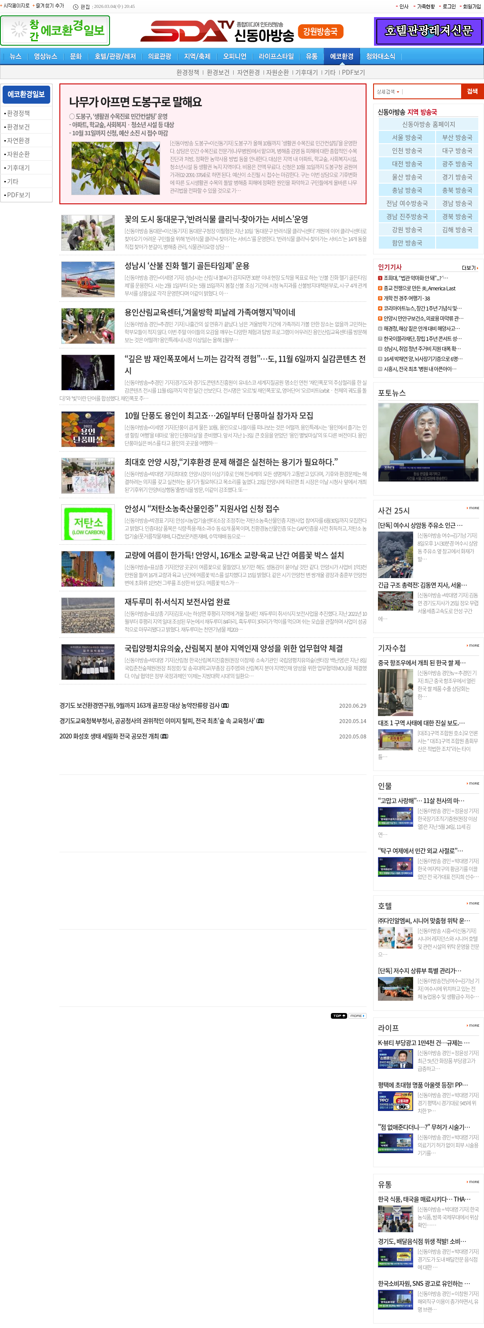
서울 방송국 (407, 137)
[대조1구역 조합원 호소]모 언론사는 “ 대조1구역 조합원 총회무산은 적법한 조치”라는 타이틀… (428, 745)
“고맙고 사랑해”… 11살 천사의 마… (421, 800)
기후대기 (306, 72)
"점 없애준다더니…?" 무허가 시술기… (424, 1126)
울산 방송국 (407, 176)
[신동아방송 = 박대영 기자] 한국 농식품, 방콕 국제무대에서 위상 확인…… (448, 1217)
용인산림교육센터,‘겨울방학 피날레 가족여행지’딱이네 (210, 312)
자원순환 (277, 72)
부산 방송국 (457, 137)
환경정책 (187, 72)
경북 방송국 (457, 216)
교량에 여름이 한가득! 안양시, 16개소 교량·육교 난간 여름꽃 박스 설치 (234, 555)
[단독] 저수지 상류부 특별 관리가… (419, 970)
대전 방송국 (407, 163)
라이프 (388, 1027)
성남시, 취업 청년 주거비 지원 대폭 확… (422, 349)
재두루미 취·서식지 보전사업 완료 (177, 602)
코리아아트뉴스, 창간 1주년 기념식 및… (423, 308)
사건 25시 (394, 510)
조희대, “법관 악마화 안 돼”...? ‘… (416, 278)
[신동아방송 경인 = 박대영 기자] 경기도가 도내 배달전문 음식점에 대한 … (448, 1259)
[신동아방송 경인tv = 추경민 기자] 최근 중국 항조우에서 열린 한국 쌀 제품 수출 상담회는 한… (447, 685)
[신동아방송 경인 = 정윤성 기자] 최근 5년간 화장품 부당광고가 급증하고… (448, 1061)
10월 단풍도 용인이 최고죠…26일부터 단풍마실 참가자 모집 (219, 415)
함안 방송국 (407, 242)
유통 (385, 1184)
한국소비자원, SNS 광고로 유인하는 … (424, 1283)
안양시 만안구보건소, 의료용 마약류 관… (423, 318)
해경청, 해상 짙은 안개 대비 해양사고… (422, 329)
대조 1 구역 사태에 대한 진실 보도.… (421, 722)
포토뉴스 (392, 392)
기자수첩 (392, 647)
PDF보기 (353, 72)
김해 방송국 (457, 229)
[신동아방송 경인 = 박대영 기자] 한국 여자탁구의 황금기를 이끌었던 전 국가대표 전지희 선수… (448, 869)
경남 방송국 (457, 203)
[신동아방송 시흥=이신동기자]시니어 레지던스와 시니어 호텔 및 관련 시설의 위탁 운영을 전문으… (428, 943)
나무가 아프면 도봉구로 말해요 (135, 101)
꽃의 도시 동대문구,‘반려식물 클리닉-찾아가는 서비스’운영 (216, 219)
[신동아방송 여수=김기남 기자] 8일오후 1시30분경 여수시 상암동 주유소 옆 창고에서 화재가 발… (447, 547)
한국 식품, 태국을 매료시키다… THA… (424, 1198)
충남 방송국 (407, 189)
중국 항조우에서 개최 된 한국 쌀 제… (422, 662)
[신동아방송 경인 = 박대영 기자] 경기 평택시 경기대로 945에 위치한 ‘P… (448, 1103)
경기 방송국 (457, 176)
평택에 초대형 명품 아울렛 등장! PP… (423, 1084)
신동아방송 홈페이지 (428, 123)
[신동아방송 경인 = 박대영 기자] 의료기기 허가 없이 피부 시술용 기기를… (448, 1145)
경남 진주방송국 (407, 216)
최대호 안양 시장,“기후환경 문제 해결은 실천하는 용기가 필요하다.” (231, 462)
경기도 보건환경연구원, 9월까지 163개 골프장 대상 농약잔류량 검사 (139, 705)
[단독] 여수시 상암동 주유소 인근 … (420, 525)
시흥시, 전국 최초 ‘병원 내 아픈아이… (420, 369)
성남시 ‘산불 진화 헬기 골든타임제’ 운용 (187, 265)
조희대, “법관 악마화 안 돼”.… (419, 485)
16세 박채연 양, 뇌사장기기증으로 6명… (423, 359)
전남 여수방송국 (407, 203)
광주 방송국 (457, 163)
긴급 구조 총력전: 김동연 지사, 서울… (422, 584)
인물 (385, 785)
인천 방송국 (407, 150)
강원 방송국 (407, 229)
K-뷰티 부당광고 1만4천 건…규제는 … (423, 1042)
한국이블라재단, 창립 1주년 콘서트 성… (423, 339)
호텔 (385, 905)
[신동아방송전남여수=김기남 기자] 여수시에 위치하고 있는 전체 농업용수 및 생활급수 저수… (448, 989)
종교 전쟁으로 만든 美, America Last (419, 288)
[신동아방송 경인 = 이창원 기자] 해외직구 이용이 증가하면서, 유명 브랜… (448, 1302)
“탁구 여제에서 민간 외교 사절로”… (420, 850)
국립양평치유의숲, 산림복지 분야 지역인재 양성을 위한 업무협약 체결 (234, 648)
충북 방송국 (457, 189)
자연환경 (248, 72)
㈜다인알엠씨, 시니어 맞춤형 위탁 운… (424, 920)
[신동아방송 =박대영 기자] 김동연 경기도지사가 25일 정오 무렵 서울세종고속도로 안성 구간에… (428, 607)
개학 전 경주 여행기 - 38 (407, 298)
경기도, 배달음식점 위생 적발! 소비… (422, 1241)
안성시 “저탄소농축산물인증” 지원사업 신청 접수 (202, 508)
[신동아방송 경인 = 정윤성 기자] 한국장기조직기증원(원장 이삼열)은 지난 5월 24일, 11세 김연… (428, 823)
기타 (330, 72)
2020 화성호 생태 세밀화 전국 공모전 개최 (109, 735)
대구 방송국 (457, 150)
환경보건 (218, 72)
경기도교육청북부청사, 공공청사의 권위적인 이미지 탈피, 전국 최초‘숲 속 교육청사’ (157, 720)
